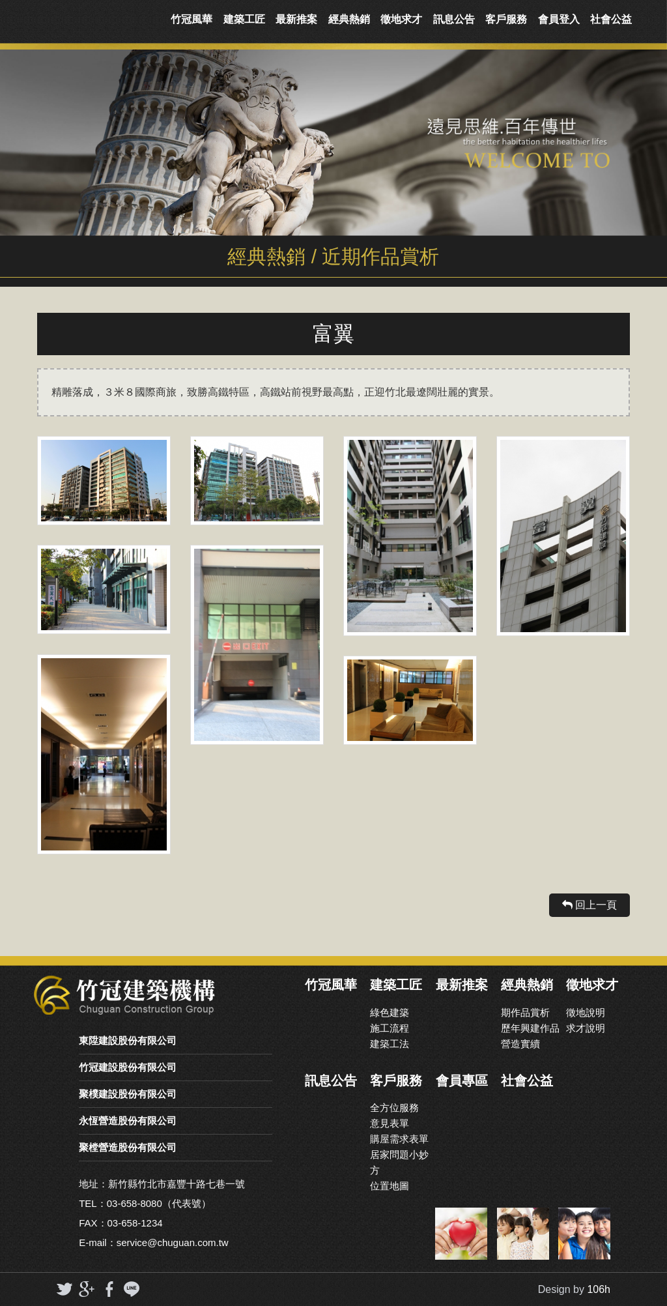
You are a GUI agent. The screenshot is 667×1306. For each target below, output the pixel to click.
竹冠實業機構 (81, 19)
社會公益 (611, 19)
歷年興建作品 (530, 1028)
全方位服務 (394, 1107)
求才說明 (585, 1028)
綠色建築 (389, 1012)
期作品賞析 (525, 1012)
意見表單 (389, 1123)
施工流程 (389, 1028)
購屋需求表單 (399, 1138)
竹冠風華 (191, 19)
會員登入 (559, 19)
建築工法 (389, 1043)
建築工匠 (244, 19)
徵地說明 (585, 1012)
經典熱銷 (349, 19)
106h (598, 1289)
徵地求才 (401, 19)
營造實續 (520, 1043)
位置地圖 (389, 1185)
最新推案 (296, 19)
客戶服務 (506, 19)
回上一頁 (589, 904)
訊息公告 (454, 19)
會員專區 (462, 1080)
